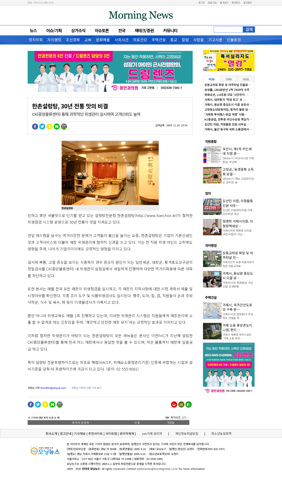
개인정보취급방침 (186, 433)
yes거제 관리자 (152, 433)
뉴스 (33, 30)
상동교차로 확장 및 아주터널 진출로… (227, 85)
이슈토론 (102, 30)
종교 (173, 39)
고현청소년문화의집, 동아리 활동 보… (227, 109)
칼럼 (185, 39)
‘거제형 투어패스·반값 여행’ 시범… (225, 114)
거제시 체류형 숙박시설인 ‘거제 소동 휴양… (237, 336)
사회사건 (121, 39)
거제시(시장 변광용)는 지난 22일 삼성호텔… (238, 284)
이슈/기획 (54, 30)
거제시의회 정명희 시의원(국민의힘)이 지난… (237, 232)
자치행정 (54, 39)
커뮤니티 (170, 30)
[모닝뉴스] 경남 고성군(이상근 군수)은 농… (238, 180)
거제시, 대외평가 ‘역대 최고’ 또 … (225, 99)
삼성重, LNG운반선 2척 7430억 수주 (226, 90)
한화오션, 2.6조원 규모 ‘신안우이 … (226, 95)
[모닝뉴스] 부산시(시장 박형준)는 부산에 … (238, 160)
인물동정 (234, 39)
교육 (87, 39)
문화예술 (103, 39)
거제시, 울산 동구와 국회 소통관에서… (228, 129)
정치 (208, 193)
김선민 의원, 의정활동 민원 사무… (238, 203)
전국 (121, 30)
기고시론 (215, 39)
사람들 (198, 39)
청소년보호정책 (221, 433)
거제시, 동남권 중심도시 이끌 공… (238, 275)
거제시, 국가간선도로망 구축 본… (237, 307)
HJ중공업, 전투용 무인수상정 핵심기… (228, 119)
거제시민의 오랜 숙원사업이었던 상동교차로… (238, 264)
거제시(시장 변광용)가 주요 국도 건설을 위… (238, 316)
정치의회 (36, 39)
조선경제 (73, 39)
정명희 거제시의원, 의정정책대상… (238, 223)
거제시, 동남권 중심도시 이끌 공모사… (228, 104)
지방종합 (211, 141)
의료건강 (140, 39)
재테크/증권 (144, 30)
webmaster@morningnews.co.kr (157, 469)
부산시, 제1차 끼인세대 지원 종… (237, 151)
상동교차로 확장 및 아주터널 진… (238, 255)
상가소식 (78, 30)
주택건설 (159, 39)
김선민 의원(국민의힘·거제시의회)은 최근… (237, 212)
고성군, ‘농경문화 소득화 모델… (238, 171)
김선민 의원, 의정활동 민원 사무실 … (227, 124)
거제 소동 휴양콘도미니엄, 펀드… (237, 327)
